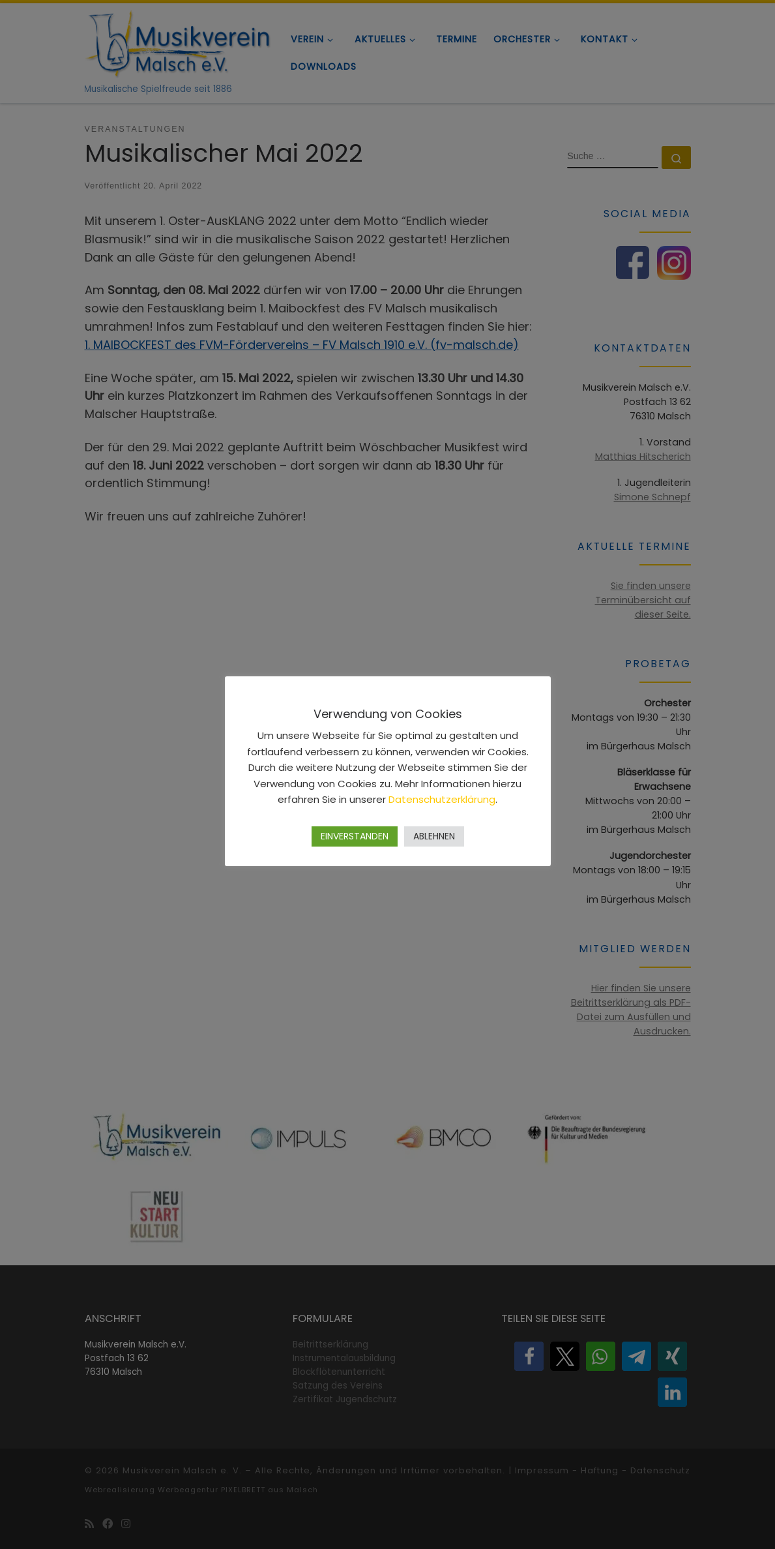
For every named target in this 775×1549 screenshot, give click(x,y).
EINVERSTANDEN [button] (354, 836)
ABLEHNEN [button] (434, 836)
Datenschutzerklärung (441, 799)
